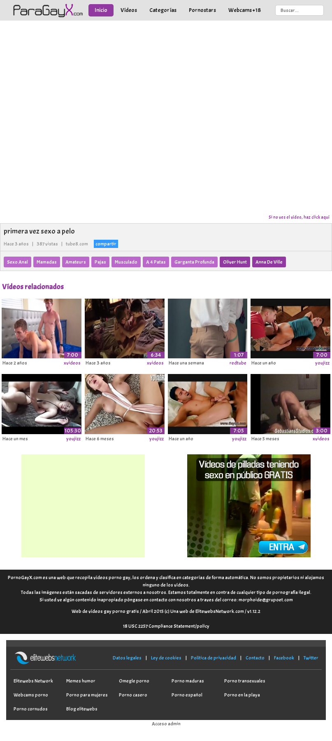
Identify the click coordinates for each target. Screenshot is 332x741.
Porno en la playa (242, 695)
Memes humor (80, 681)
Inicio (101, 10)
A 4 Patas (156, 262)
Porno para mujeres (87, 695)
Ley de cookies (166, 658)
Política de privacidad (213, 658)
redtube (238, 363)
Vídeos (129, 10)
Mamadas (47, 262)
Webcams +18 (244, 10)
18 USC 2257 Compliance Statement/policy (166, 626)
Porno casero (133, 695)
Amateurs (75, 262)
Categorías (162, 10)
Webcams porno (31, 695)
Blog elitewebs (82, 709)
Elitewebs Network (33, 681)
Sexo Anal (17, 262)
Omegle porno (134, 681)
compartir (105, 244)
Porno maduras (188, 681)
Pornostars (202, 10)
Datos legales (127, 658)
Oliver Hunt (235, 262)
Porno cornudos (31, 709)
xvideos (72, 363)
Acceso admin (166, 723)
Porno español (187, 695)
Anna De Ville (269, 262)
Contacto (255, 658)
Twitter (311, 658)
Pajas (100, 262)
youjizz (322, 363)
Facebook (284, 658)
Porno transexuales (244, 681)
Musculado (126, 262)
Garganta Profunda (194, 262)
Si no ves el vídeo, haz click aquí (299, 217)
